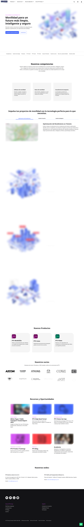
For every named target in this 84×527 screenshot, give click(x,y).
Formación (44, 509)
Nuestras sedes (72, 53)
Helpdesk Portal (45, 508)
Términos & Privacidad (33, 520)
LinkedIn (14, 497)
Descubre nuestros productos (12, 32)
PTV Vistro (39, 53)
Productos (23, 53)
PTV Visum (34, 53)
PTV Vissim (29, 53)
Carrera (7, 511)
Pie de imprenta (48, 520)
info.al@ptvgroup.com (13, 481)
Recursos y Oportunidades (63, 53)
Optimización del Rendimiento (24, 118)
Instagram (17, 497)
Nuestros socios (54, 53)
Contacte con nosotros (47, 506)
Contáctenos (23, 32)
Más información (50, 192)
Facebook (10, 497)
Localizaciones (8, 508)
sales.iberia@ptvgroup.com (53, 479)
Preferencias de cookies (25, 520)
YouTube (6, 497)
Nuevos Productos (45, 53)
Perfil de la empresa (9, 506)
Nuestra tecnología (16, 53)
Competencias (8, 53)
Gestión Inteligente (59, 118)
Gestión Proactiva (42, 118)
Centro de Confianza (41, 520)
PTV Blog (7, 509)
